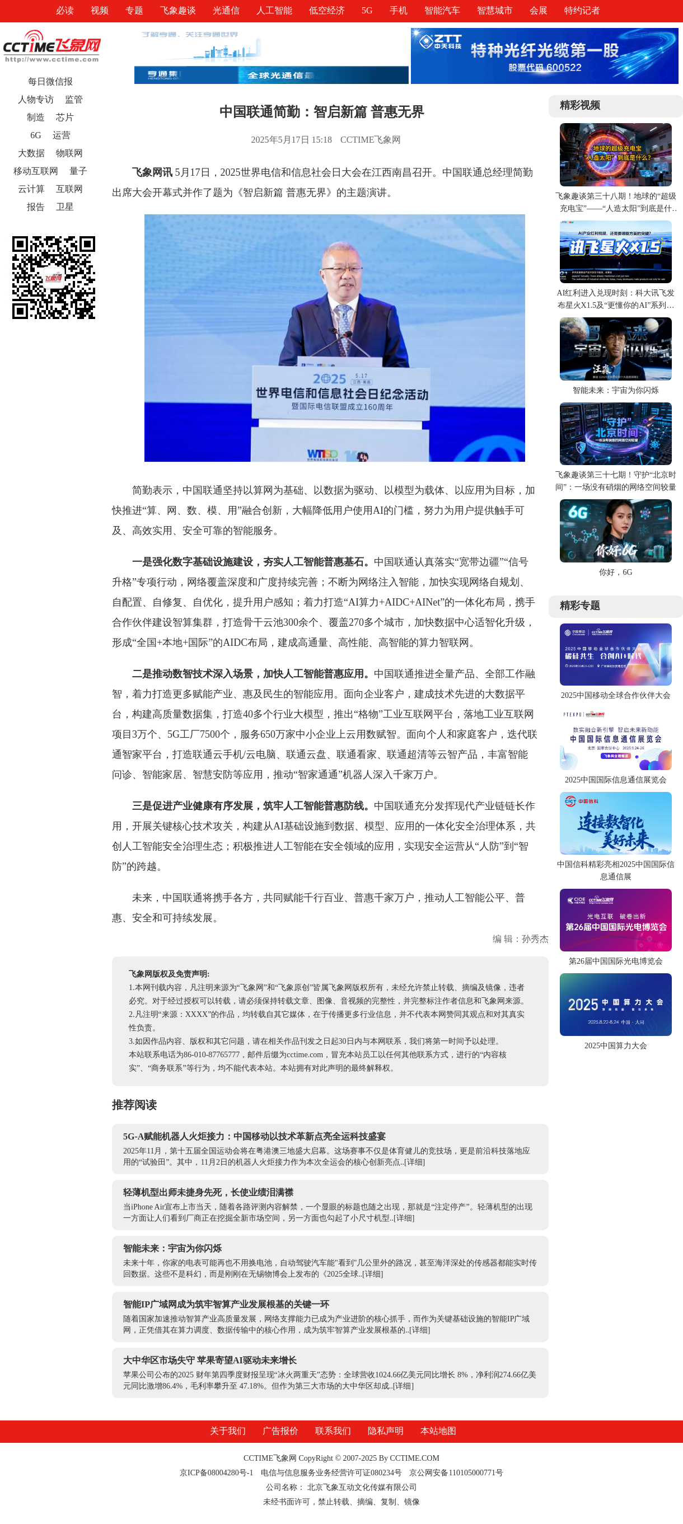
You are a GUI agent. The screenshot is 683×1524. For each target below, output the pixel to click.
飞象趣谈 (178, 10)
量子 (78, 171)
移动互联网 (35, 171)
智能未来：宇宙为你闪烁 (172, 1248)
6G (35, 135)
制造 (36, 117)
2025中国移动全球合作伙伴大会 (616, 695)
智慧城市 (495, 10)
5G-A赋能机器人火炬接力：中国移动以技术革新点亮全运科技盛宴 (254, 1136)
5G (367, 10)
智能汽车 (442, 10)
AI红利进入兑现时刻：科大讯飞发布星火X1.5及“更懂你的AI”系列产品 (616, 305)
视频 (100, 10)
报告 (36, 207)
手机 (399, 10)
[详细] (414, 1162)
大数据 (31, 153)
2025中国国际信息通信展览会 (616, 780)
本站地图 (438, 1431)
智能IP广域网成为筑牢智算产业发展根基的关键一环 (226, 1304)
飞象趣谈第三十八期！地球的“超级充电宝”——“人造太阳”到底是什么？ (615, 208)
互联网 (69, 189)
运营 (62, 135)
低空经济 (327, 10)
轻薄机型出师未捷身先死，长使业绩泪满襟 (208, 1192)
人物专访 (36, 99)
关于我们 (228, 1431)
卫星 (65, 207)
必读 (65, 10)
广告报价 (280, 1431)
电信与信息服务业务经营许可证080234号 (332, 1473)
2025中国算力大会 (615, 1046)
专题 (134, 10)
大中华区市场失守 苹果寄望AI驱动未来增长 (210, 1360)
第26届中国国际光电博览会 (616, 961)
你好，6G (615, 572)
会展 (539, 10)
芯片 (65, 117)
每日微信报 (50, 81)
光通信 (226, 10)
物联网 (69, 153)
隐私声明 (386, 1431)
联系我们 (333, 1431)
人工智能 (274, 10)
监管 (74, 99)
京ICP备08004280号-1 (216, 1473)
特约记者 (582, 10)
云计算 (31, 189)
